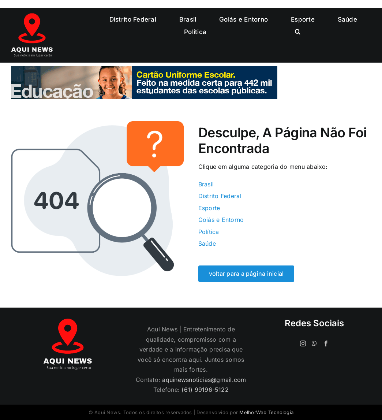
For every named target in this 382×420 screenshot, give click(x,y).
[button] (297, 32)
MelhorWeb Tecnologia (266, 412)
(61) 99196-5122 (205, 389)
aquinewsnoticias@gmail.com (204, 379)
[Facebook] (326, 343)
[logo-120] (32, 16)
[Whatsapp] (314, 343)
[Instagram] (303, 343)
